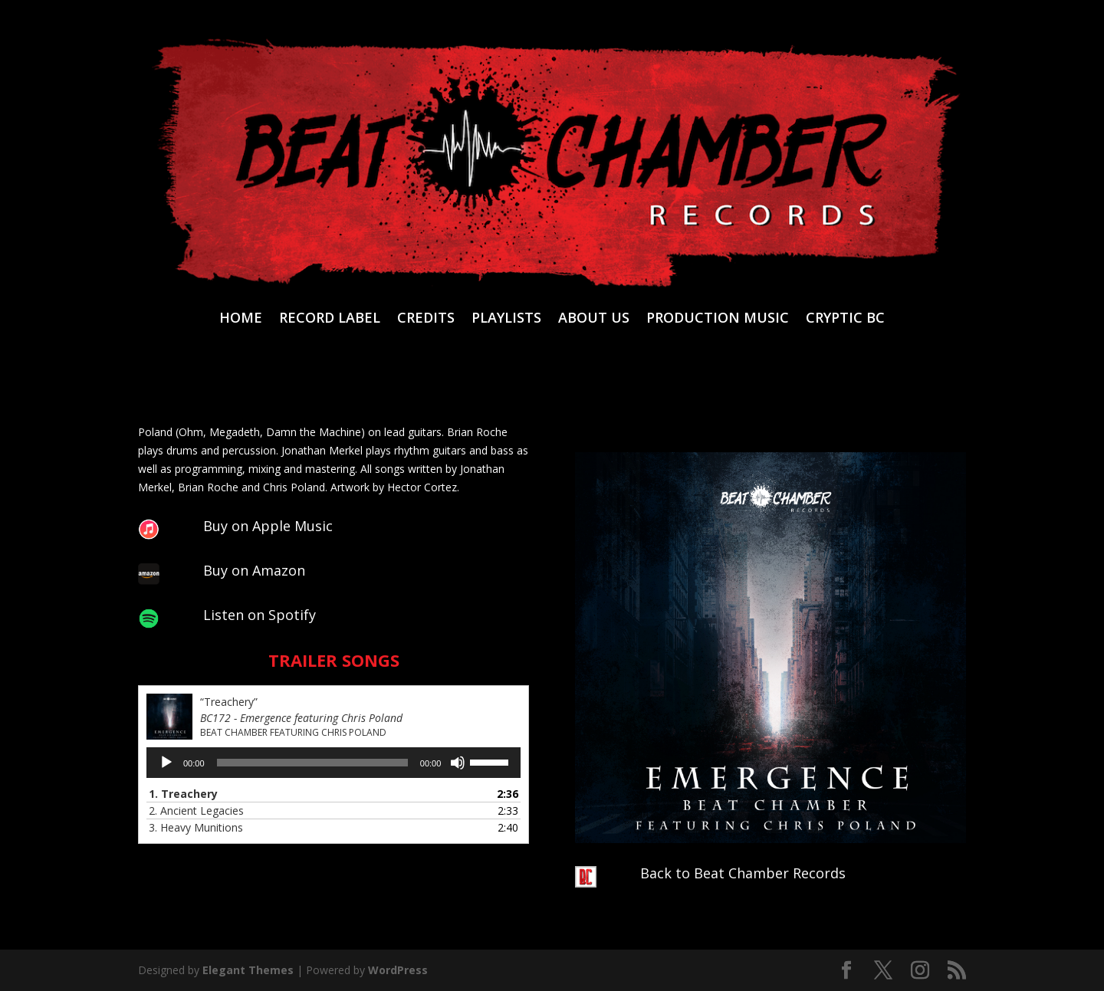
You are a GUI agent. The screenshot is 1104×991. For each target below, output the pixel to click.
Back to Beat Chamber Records (743, 873)
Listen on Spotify (259, 614)
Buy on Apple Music (268, 526)
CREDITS (426, 319)
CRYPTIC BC (845, 319)
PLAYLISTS (506, 319)
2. (196, 810)
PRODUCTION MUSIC (717, 319)
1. (183, 793)
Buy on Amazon (254, 570)
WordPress (398, 970)
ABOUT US (593, 319)
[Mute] (457, 762)
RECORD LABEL (329, 319)
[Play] (166, 762)
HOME (240, 319)
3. (196, 827)
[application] (333, 762)
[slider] (312, 762)
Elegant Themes (248, 970)
